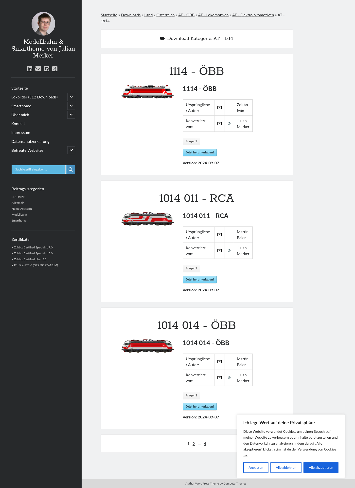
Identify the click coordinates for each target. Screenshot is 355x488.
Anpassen (255, 467)
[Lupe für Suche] (71, 169)
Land (148, 14)
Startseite (19, 88)
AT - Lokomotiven (213, 14)
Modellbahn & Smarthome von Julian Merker (43, 49)
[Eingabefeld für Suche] (40, 169)
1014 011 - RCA (196, 198)
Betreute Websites (27, 150)
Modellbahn (19, 214)
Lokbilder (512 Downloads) (34, 96)
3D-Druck (18, 197)
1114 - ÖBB (196, 71)
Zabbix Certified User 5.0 (30, 259)
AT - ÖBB (186, 14)
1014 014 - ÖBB (197, 326)
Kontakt (18, 123)
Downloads (131, 14)
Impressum (20, 132)
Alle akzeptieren (321, 467)
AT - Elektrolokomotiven (253, 14)
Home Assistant (22, 208)
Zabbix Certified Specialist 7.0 (33, 247)
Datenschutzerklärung (30, 141)
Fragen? (191, 141)
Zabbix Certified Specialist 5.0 (33, 253)
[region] (291, 446)
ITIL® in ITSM (23, 265)
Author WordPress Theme (202, 483)
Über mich (20, 114)
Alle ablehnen (286, 467)
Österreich (165, 14)
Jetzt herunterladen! (200, 152)
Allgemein (18, 203)
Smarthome (21, 105)
